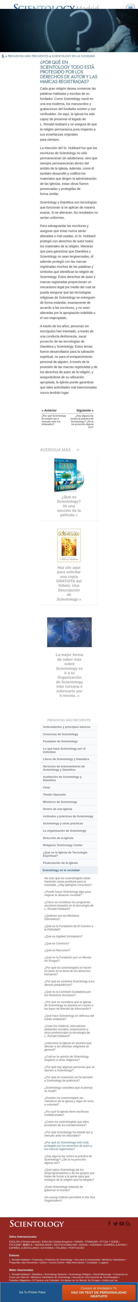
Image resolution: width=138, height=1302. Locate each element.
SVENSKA (95, 1244)
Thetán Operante (54, 794)
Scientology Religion (80, 1274)
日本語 (114, 1241)
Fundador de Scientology (60, 741)
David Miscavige (102, 1274)
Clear (46, 787)
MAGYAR (72, 1244)
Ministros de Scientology (60, 802)
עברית (104, 1241)
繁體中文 (28, 1244)
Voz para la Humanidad (87, 1259)
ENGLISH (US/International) (24, 1241)
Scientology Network (55, 1274)
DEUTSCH (60, 1244)
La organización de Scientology (64, 830)
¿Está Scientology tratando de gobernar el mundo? (63, 1188)
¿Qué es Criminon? (56, 943)
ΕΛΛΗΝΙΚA (47, 1248)
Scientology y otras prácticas (63, 823)
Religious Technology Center (63, 845)
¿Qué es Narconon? (57, 950)
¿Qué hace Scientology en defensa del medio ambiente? (69, 1017)
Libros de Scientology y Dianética (66, 759)
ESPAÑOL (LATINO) (115, 1244)
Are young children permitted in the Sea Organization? (69, 1199)
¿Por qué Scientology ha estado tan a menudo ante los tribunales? (68, 1134)
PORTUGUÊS (76, 1248)
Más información (76, 1262)
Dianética (37, 1274)
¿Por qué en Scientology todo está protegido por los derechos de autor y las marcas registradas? (68, 1146)
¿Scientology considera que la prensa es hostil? (68, 1089)
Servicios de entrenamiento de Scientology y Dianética (64, 768)
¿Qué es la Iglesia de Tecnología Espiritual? (65, 854)
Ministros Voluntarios (113, 1259)
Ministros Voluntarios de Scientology (51, 1277)
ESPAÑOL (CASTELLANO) (24, 1248)
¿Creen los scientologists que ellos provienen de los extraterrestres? (66, 1123)
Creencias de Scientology (60, 734)
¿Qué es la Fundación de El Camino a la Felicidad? (68, 927)
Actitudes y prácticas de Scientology (68, 816)
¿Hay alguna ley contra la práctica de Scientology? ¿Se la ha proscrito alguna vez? (68, 1159)
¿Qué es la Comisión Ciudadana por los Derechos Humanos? (67, 993)
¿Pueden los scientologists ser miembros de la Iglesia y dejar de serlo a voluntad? (69, 1101)
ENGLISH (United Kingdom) (57, 1241)
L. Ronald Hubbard (19, 1259)
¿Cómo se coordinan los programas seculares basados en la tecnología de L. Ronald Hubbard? (68, 905)
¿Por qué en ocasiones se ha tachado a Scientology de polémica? (68, 1078)
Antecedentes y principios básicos (66, 727)
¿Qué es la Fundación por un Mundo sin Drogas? (67, 959)
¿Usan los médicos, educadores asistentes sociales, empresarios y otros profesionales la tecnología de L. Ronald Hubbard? (67, 1031)
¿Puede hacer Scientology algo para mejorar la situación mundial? (67, 893)
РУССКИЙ (15, 1244)
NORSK (83, 1244)
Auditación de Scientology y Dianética (62, 778)
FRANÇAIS (91, 1241)
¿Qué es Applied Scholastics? (63, 936)
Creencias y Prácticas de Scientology (52, 1259)
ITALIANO (61, 1248)
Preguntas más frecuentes (23, 1262)
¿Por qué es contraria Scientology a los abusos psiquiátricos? (69, 983)
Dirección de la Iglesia (58, 838)
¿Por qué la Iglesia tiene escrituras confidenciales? (66, 1113)
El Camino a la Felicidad (45, 1280)
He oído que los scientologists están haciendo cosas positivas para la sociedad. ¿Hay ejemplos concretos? (67, 881)
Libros (43, 1262)
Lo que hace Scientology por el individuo (64, 750)
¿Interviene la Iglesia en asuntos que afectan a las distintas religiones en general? (67, 1046)
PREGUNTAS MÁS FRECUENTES (28, 56)
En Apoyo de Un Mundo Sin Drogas (80, 1280)
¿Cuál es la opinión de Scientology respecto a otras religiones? (66, 1058)
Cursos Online (56, 1262)
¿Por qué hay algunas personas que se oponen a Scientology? (69, 1068)
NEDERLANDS (43, 1244)
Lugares (103, 1262)
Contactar (92, 1262)
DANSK (79, 1241)
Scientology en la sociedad (61, 870)
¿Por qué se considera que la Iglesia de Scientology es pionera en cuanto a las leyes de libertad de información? (68, 1005)
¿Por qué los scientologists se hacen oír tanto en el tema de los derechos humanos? (67, 971)
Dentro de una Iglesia (57, 809)
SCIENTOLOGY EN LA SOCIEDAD (73, 56)
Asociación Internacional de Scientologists (95, 1277)
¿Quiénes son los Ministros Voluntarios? (61, 917)
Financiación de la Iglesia (60, 863)
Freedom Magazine (19, 1280)
